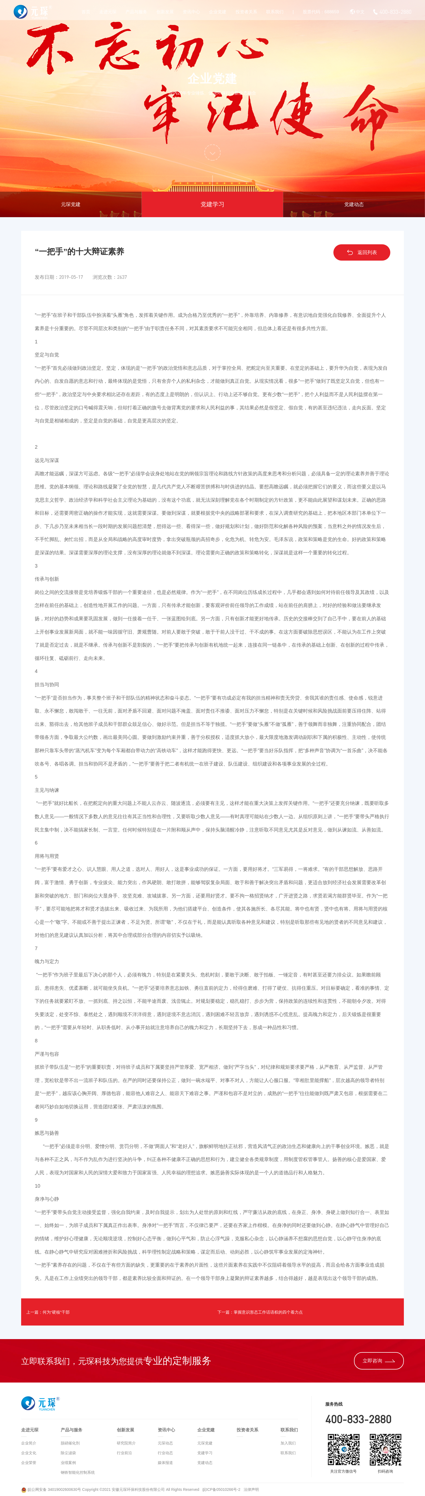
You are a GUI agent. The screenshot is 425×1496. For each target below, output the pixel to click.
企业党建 (217, 12)
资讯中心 (191, 12)
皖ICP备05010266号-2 (222, 1489)
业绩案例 (68, 1462)
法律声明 (251, 1489)
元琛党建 (71, 204)
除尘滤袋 (68, 1453)
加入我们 (288, 1443)
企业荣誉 (28, 1462)
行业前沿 (124, 1453)
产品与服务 (136, 12)
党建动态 (354, 204)
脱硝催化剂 (70, 1443)
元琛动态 (165, 1443)
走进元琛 (108, 12)
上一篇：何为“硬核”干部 (57, 1312)
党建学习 (212, 204)
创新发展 (165, 12)
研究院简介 (126, 1443)
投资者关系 (246, 12)
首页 (86, 12)
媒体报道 (165, 1462)
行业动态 (165, 1453)
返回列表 (361, 252)
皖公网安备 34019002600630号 (51, 1489)
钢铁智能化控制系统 (78, 1472)
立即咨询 (379, 1361)
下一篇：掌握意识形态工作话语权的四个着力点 (273, 1312)
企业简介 (28, 1443)
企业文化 (28, 1453)
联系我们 (275, 12)
